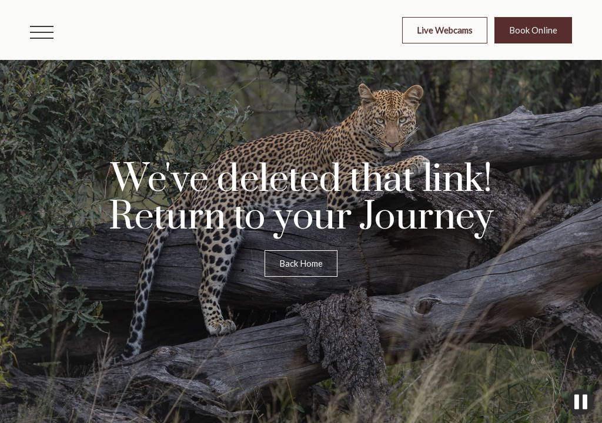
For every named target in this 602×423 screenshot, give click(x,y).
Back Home (301, 263)
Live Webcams (445, 30)
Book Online (533, 30)
